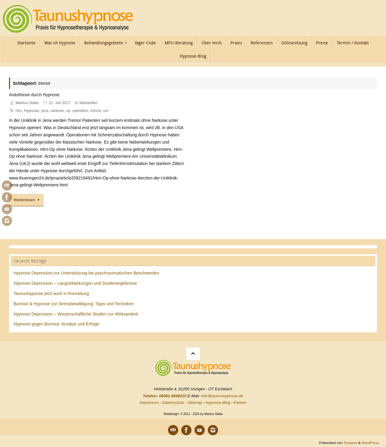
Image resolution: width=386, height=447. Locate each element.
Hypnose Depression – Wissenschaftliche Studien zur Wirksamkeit (76, 314)
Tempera (350, 443)
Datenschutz (173, 402)
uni (105, 111)
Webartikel (88, 103)
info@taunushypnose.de (222, 396)
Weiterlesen (27, 200)
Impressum (149, 402)
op (68, 111)
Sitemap (195, 402)
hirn (19, 111)
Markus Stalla (27, 103)
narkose (57, 111)
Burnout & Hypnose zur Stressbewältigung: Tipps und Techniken (74, 303)
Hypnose (31, 111)
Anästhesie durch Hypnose (34, 94)
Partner (240, 402)
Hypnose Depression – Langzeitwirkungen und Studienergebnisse (75, 283)
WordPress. (371, 443)
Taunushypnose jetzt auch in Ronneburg (51, 293)
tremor (95, 111)
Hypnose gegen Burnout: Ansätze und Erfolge (56, 324)
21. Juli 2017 (59, 103)
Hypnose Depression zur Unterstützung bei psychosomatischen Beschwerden (86, 273)
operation (80, 111)
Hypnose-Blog (218, 402)
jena (44, 111)
